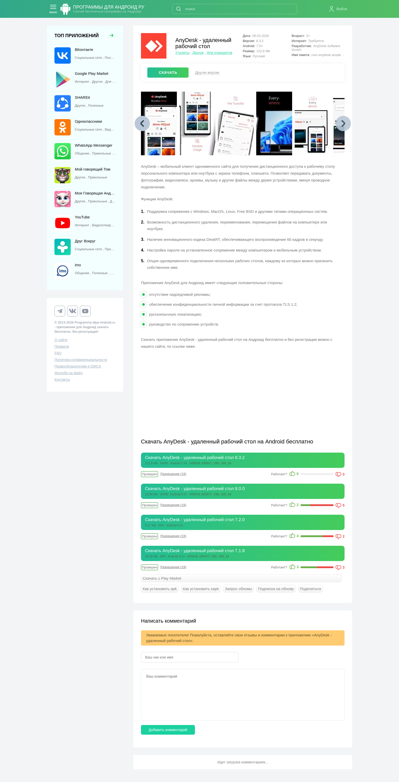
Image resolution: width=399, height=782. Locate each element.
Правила (61, 346)
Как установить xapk (201, 588)
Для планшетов (219, 53)
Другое (198, 53)
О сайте (60, 340)
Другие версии (207, 73)
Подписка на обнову (276, 588)
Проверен (149, 474)
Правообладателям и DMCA (77, 366)
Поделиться (310, 588)
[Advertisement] (192, 390)
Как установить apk (160, 588)
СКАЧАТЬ (168, 72)
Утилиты (182, 53)
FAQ (58, 353)
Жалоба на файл (68, 373)
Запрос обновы (238, 588)
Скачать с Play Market (162, 578)
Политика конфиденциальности (80, 360)
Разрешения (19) (173, 474)
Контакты (62, 380)
